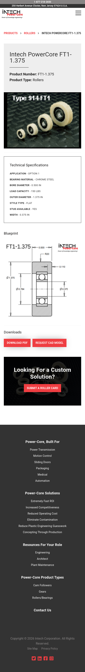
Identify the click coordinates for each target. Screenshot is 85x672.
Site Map (32, 648)
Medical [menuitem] (42, 474)
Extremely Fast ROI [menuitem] (42, 501)
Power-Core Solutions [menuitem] (42, 493)
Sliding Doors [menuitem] (42, 462)
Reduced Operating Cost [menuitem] (42, 513)
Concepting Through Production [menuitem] (42, 532)
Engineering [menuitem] (42, 552)
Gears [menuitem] (42, 591)
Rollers (29, 33)
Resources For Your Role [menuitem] (42, 545)
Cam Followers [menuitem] (42, 585)
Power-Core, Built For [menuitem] (42, 442)
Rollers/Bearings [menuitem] (42, 597)
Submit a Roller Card (42, 388)
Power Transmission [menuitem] (42, 449)
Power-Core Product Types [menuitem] (42, 577)
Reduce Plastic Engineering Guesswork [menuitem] (42, 526)
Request (49, 342)
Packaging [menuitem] (42, 468)
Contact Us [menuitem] (42, 610)
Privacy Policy (49, 648)
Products (11, 33)
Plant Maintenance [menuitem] (42, 564)
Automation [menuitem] (42, 480)
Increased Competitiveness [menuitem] (42, 507)
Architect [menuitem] (42, 558)
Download (17, 342)
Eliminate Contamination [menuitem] (42, 519)
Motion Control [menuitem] (42, 455)
